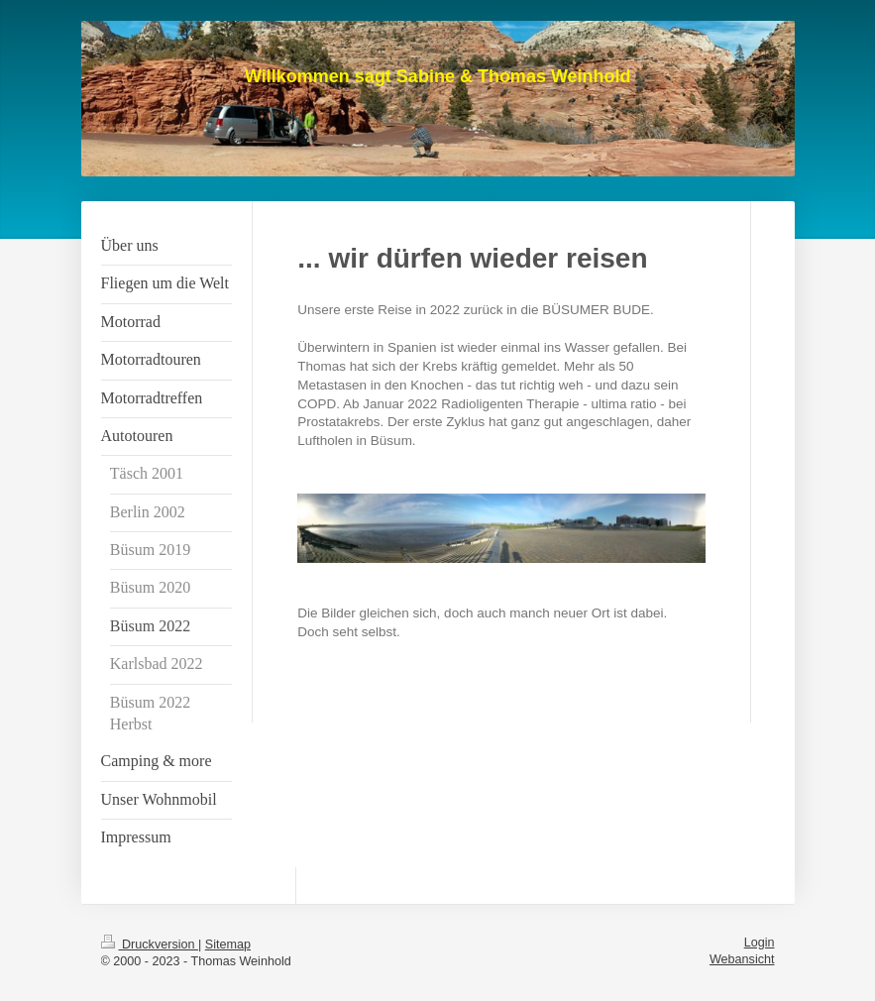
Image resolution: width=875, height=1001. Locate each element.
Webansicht (742, 959)
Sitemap (228, 944)
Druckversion (149, 944)
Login (759, 942)
